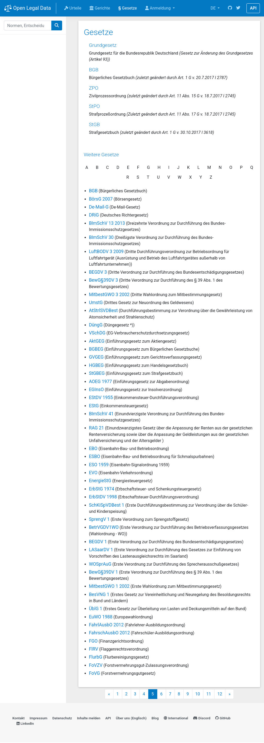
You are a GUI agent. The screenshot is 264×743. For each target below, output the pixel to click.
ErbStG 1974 (101, 488)
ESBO (94, 456)
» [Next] (229, 694)
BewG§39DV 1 (103, 571)
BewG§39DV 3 (103, 280)
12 (220, 694)
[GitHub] (230, 8)
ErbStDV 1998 (103, 496)
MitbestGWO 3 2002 (109, 294)
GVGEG (96, 357)
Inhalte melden (88, 718)
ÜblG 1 (95, 608)
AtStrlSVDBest (103, 310)
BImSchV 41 (101, 413)
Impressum (38, 718)
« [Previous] (109, 694)
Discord (201, 718)
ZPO (93, 88)
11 (209, 694)
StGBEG (96, 373)
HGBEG (96, 365)
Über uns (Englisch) (131, 718)
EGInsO (96, 389)
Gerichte (99, 8)
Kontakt (18, 718)
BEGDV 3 (98, 271)
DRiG (94, 215)
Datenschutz (62, 718)
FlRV (93, 649)
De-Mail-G (98, 206)
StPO (94, 106)
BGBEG (96, 348)
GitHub (222, 718)
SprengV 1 (99, 519)
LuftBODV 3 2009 (106, 251)
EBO (93, 448)
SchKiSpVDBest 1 (106, 504)
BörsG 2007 (100, 198)
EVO (93, 472)
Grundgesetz (102, 45)
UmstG (96, 302)
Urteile (72, 8)
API (253, 8)
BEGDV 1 (98, 541)
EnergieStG (100, 480)
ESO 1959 (98, 464)
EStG (93, 405)
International (176, 718)
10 (197, 694)
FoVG (94, 673)
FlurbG (95, 657)
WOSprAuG (100, 563)
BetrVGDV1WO (103, 527)
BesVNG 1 (99, 594)
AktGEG (96, 340)
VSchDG (97, 332)
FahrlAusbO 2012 (106, 624)
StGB (94, 124)
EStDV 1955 (101, 397)
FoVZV (95, 665)
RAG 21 (96, 427)
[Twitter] (238, 8)
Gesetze (127, 8)
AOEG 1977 (100, 381)
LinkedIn (25, 724)
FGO (93, 640)
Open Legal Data (27, 8)
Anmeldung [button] (158, 8)
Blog (155, 718)
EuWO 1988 (100, 616)
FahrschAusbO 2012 (109, 632)
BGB (93, 69)
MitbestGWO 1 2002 (109, 586)
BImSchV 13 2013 (107, 223)
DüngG (95, 324)
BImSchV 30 (101, 237)
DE (214, 8)
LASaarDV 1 (101, 549)
